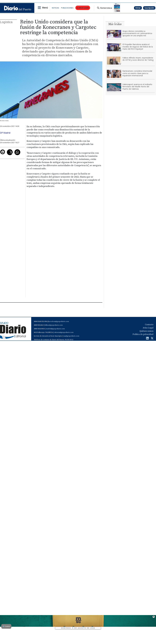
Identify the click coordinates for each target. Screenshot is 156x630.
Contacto (149, 324)
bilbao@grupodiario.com (54, 325)
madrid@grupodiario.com (55, 329)
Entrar (138, 8)
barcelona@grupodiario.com (58, 321)
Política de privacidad (143, 334)
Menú (45, 7)
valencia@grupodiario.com (63, 332)
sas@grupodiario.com (71, 336)
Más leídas (115, 24)
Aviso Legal (148, 327)
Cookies (6, 626)
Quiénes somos (146, 331)
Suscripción (149, 8)
